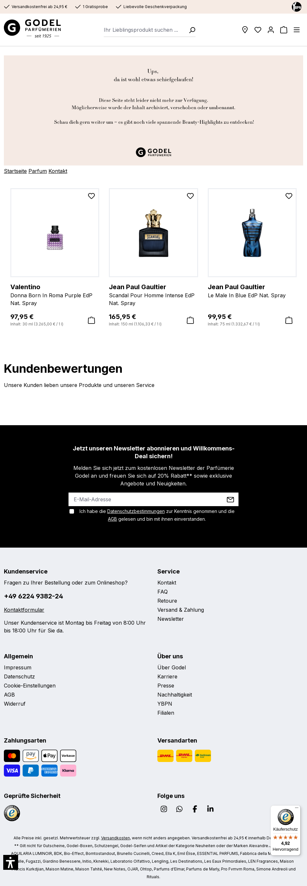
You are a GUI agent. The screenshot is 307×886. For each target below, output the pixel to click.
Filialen (165, 713)
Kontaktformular (24, 610)
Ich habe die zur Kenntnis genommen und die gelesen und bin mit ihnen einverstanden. (157, 515)
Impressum (17, 667)
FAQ (162, 591)
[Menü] (296, 29)
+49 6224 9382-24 (33, 596)
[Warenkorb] (283, 29)
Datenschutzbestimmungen (136, 511)
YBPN (164, 703)
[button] (10, 862)
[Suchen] (190, 30)
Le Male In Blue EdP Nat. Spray (252, 290)
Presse (165, 685)
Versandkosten (115, 837)
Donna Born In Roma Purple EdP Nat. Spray (54, 294)
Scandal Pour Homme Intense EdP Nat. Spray (153, 294)
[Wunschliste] (257, 29)
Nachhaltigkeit (174, 694)
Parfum (37, 171)
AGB (112, 519)
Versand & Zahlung (180, 610)
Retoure (167, 600)
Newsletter (170, 619)
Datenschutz (19, 676)
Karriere (167, 676)
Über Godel (171, 667)
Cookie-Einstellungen (30, 685)
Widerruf (15, 703)
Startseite (15, 171)
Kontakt (57, 171)
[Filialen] (244, 29)
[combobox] (144, 30)
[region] (153, 257)
